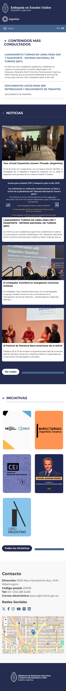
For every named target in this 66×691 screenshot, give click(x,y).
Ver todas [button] (11, 371)
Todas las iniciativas (17, 548)
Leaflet (47, 652)
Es (62, 28)
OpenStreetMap (54, 652)
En (58, 28)
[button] (33, 632)
